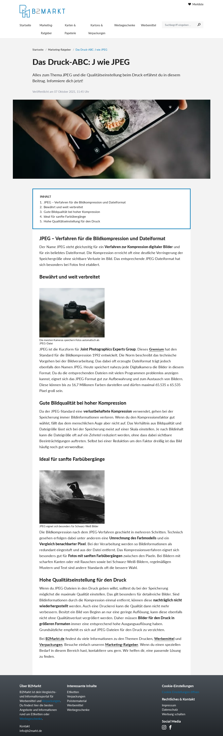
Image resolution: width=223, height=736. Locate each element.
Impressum (169, 705)
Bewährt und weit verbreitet (63, 207)
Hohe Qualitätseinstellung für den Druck (72, 221)
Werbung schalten (173, 714)
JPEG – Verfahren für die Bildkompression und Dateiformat (85, 202)
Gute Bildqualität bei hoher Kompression (72, 212)
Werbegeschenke (124, 25)
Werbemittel (148, 25)
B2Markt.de (54, 638)
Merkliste (195, 4)
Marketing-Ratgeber (46, 29)
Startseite (25, 25)
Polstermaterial (77, 701)
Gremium (156, 349)
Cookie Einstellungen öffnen (180, 692)
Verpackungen (50, 644)
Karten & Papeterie (70, 29)
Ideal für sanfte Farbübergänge (65, 216)
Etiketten (73, 692)
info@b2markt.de (31, 730)
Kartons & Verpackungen (96, 29)
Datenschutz (170, 709)
